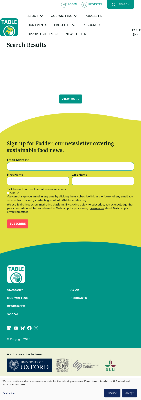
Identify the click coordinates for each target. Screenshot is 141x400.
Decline (112, 393)
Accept (129, 393)
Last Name (79, 179)
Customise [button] (9, 393)
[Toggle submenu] (48, 16)
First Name (15, 179)
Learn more (97, 213)
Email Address (18, 165)
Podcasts (78, 302)
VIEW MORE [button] (70, 103)
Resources (16, 310)
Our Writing (17, 302)
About (75, 294)
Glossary (15, 294)
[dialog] (70, 389)
